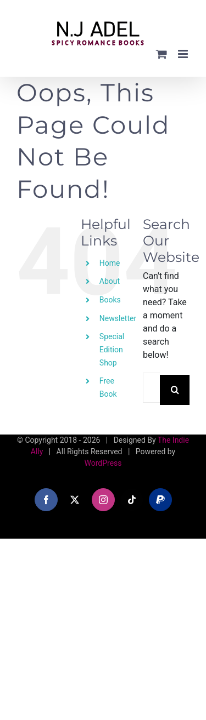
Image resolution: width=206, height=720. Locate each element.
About (109, 281)
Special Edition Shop (111, 349)
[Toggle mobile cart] (161, 54)
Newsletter (117, 318)
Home (109, 263)
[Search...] (151, 388)
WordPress (102, 463)
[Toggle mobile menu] (184, 54)
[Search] (175, 390)
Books (110, 299)
